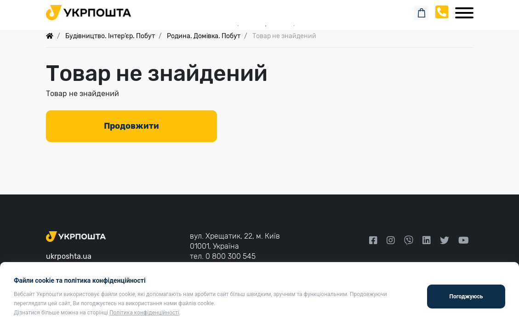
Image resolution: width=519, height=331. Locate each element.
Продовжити (131, 126)
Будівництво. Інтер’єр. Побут (110, 36)
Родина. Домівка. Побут (203, 36)
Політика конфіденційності (144, 312)
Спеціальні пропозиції (259, 22)
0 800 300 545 (230, 256)
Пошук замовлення (260, 9)
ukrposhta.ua (68, 256)
